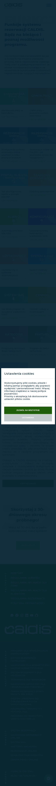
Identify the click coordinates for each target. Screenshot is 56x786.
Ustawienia (28, 418)
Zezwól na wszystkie (28, 410)
